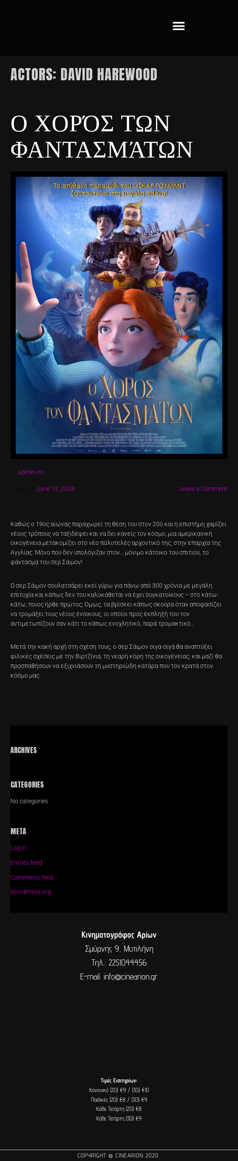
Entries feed (26, 862)
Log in (18, 847)
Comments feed (31, 877)
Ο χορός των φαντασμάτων (102, 134)
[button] (178, 26)
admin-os (30, 472)
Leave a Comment (203, 488)
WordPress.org (30, 891)
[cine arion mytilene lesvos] (119, 1020)
